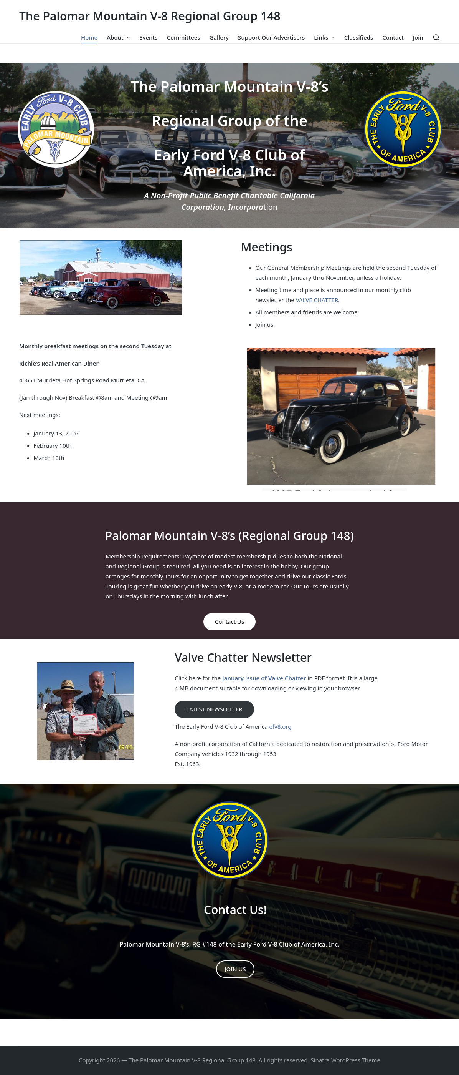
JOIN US (235, 969)
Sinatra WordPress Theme (346, 1060)
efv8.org (280, 726)
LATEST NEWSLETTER (214, 709)
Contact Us (229, 621)
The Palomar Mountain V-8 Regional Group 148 (150, 16)
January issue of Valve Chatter (263, 678)
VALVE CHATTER (317, 300)
